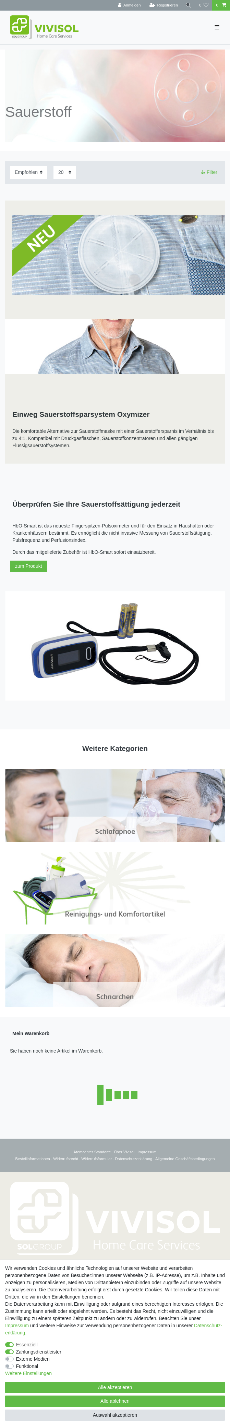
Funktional (27, 1366)
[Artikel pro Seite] (64, 172)
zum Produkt (28, 566)
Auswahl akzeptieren (115, 1415)
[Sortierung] (28, 172)
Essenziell (27, 1344)
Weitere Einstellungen (28, 1373)
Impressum (146, 1152)
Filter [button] (209, 172)
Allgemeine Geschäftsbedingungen (185, 1159)
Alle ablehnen (115, 1401)
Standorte (102, 1152)
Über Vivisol (124, 1152)
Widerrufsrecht (65, 1159)
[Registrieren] (164, 5)
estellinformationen (34, 1159)
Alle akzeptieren (115, 1387)
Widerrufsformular (96, 1159)
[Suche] (188, 5)
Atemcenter (83, 1152)
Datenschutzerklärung (133, 1159)
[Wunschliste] (203, 5)
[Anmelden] (129, 5)
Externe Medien (33, 1359)
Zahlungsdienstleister (38, 1352)
